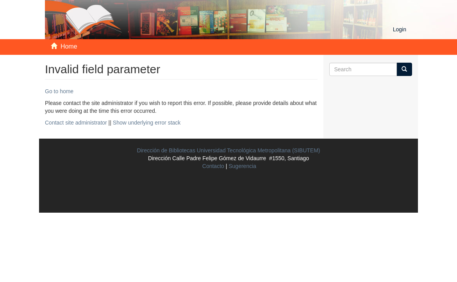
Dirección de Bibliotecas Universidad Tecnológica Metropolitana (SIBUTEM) (228, 150)
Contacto (213, 166)
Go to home (59, 91)
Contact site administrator (76, 122)
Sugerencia (242, 166)
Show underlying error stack (147, 122)
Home (69, 46)
